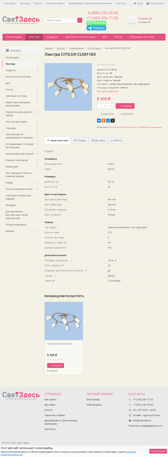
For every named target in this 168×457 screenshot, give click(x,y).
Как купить (10, 3)
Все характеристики (107, 91)
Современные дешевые (149, 127)
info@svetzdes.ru (142, 420)
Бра (105, 37)
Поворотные (129, 127)
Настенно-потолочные (80, 37)
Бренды (10, 230)
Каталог (13, 50)
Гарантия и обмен (55, 3)
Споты (118, 37)
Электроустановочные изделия (18, 197)
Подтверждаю (158, 451)
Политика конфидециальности (145, 425)
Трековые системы (142, 37)
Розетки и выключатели (19, 189)
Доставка (25, 3)
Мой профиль (94, 404)
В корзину (124, 105)
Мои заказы (93, 399)
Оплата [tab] (116, 140)
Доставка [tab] (98, 140)
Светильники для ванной (19, 153)
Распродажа (14, 37)
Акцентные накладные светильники (18, 104)
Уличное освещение (17, 160)
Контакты (121, 3)
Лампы (9, 182)
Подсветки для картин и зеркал (19, 113)
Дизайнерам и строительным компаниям (90, 3)
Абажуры (11, 205)
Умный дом (12, 166)
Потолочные (115, 127)
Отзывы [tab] (80, 140)
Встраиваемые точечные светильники (20, 145)
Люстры (34, 37)
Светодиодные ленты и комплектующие (19, 174)
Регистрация (155, 3)
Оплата (38, 3)
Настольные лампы (16, 121)
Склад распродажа (16, 224)
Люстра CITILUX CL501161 (60, 343)
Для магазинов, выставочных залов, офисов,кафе (17, 215)
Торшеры (11, 128)
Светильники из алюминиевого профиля (19, 136)
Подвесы (52, 37)
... (162, 37)
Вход (138, 3)
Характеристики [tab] (57, 140)
